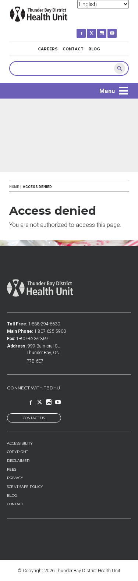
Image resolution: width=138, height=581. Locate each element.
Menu (107, 91)
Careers (48, 49)
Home (14, 187)
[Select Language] (103, 4)
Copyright (17, 452)
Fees (11, 469)
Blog (94, 49)
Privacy (15, 478)
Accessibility (20, 443)
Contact (73, 49)
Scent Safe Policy (25, 487)
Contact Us (34, 418)
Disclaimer (18, 461)
